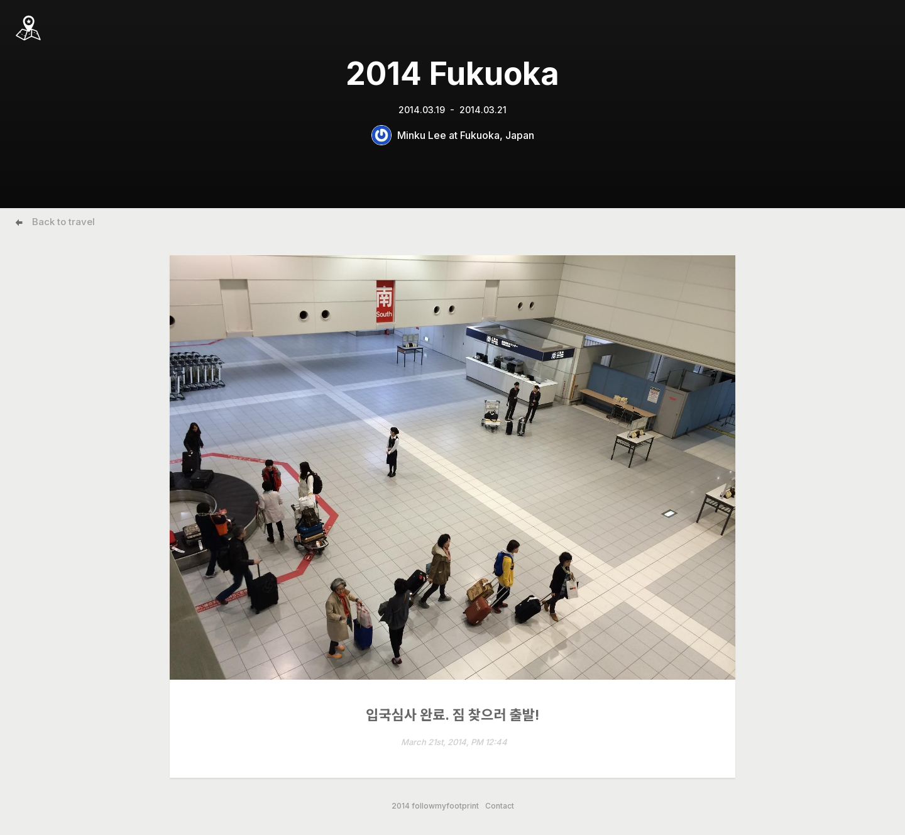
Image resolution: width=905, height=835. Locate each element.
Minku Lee (421, 135)
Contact (499, 806)
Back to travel (63, 222)
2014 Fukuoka (452, 73)
